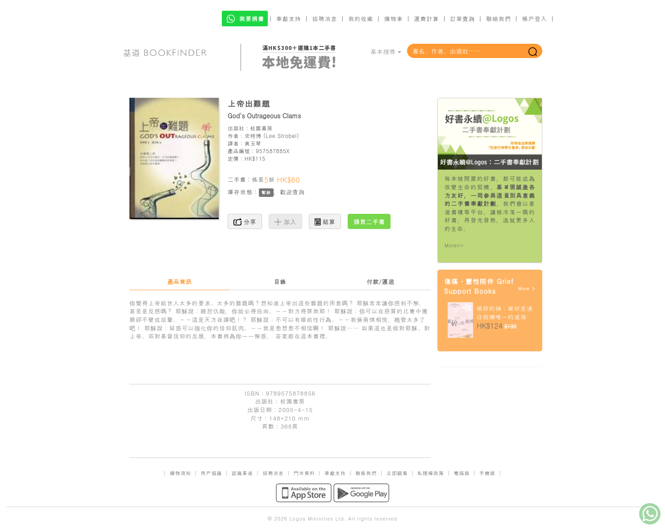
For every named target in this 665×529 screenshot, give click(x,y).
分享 (244, 221)
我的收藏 (360, 18)
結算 (325, 221)
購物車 (393, 18)
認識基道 (242, 473)
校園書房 (261, 128)
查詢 (298, 191)
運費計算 (426, 18)
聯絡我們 (498, 18)
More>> (454, 245)
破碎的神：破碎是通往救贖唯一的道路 (505, 312)
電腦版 (461, 473)
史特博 (253, 135)
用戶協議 (211, 473)
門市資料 (304, 473)
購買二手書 (369, 221)
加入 (285, 221)
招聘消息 (324, 18)
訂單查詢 (462, 18)
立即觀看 (397, 473)
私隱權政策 (430, 473)
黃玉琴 (253, 143)
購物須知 (180, 473)
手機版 (487, 473)
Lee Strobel (281, 135)
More (527, 289)
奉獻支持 (288, 18)
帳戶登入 (534, 18)
